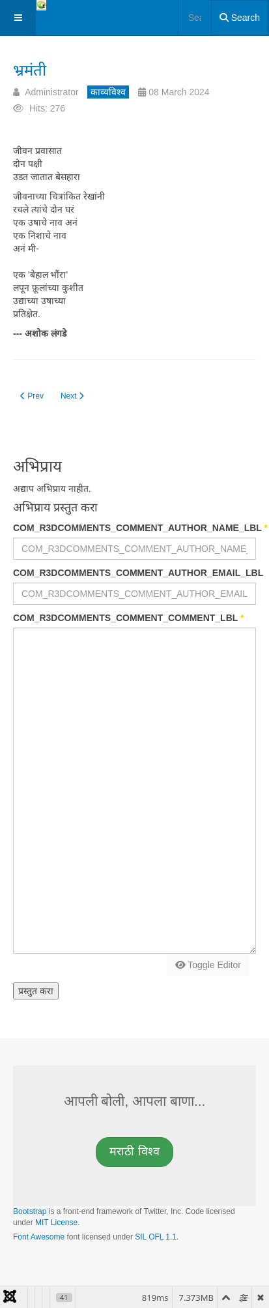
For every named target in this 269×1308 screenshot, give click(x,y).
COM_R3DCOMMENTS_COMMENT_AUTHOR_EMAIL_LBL (134, 573)
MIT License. (57, 1222)
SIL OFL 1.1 (156, 1236)
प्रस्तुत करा (35, 991)
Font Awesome (38, 1236)
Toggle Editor (208, 965)
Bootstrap (29, 1211)
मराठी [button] (134, 1151)
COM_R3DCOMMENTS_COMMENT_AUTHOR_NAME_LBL (134, 528)
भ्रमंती (29, 70)
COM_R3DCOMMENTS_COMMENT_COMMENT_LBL (128, 618)
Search (239, 17)
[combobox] (194, 17)
